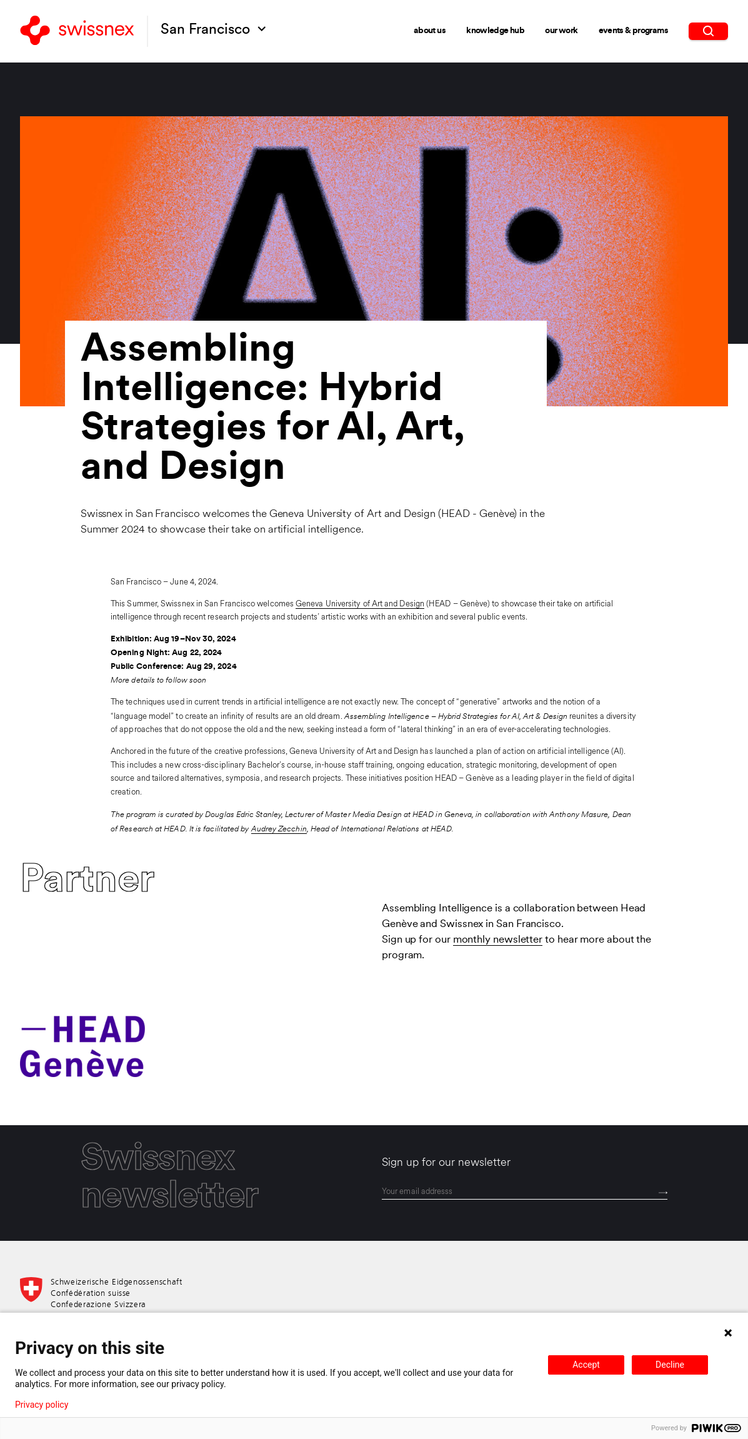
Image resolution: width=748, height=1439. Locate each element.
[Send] (663, 1193)
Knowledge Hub (495, 30)
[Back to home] (77, 31)
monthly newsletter (498, 940)
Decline (670, 1365)
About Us (430, 30)
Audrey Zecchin (279, 828)
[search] (708, 30)
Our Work (561, 30)
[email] (524, 1192)
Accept (586, 1365)
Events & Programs (633, 30)
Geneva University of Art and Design (360, 604)
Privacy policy (41, 1405)
